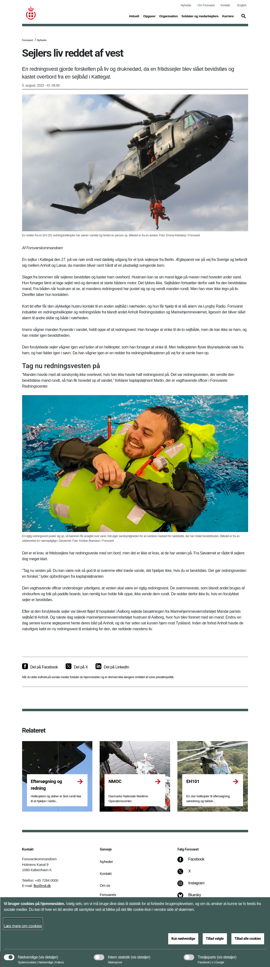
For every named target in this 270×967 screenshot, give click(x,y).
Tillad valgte (215, 938)
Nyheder (186, 5)
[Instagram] (194, 885)
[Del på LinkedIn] (112, 667)
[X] (189, 873)
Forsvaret (27, 40)
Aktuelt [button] (134, 16)
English (241, 5)
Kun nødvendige (183, 938)
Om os (105, 885)
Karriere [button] (228, 16)
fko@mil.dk (42, 886)
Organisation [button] (168, 16)
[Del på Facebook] (40, 667)
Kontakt (225, 5)
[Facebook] (194, 861)
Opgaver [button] (149, 16)
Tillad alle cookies (248, 938)
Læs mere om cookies (23, 926)
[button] (242, 18)
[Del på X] (77, 667)
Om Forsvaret (206, 5)
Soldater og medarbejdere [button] (200, 16)
